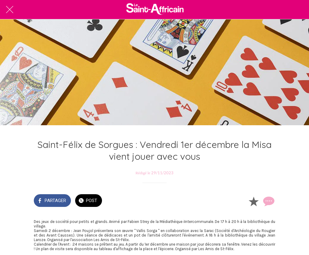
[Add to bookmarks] (253, 201)
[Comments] (268, 201)
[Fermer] (9, 9)
